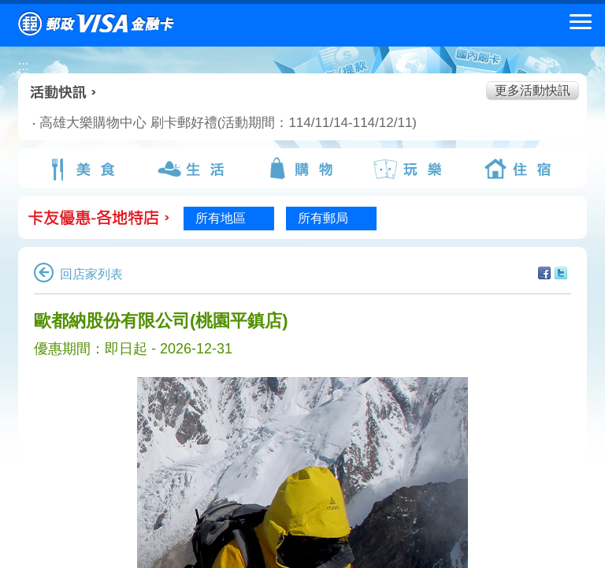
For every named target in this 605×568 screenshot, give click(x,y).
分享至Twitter (561, 273)
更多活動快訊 (532, 90)
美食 (84, 169)
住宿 (520, 169)
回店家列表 (78, 274)
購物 (302, 169)
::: (23, 66)
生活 (193, 169)
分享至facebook (544, 273)
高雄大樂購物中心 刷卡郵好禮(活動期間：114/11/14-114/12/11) (193, 122)
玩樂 (411, 169)
